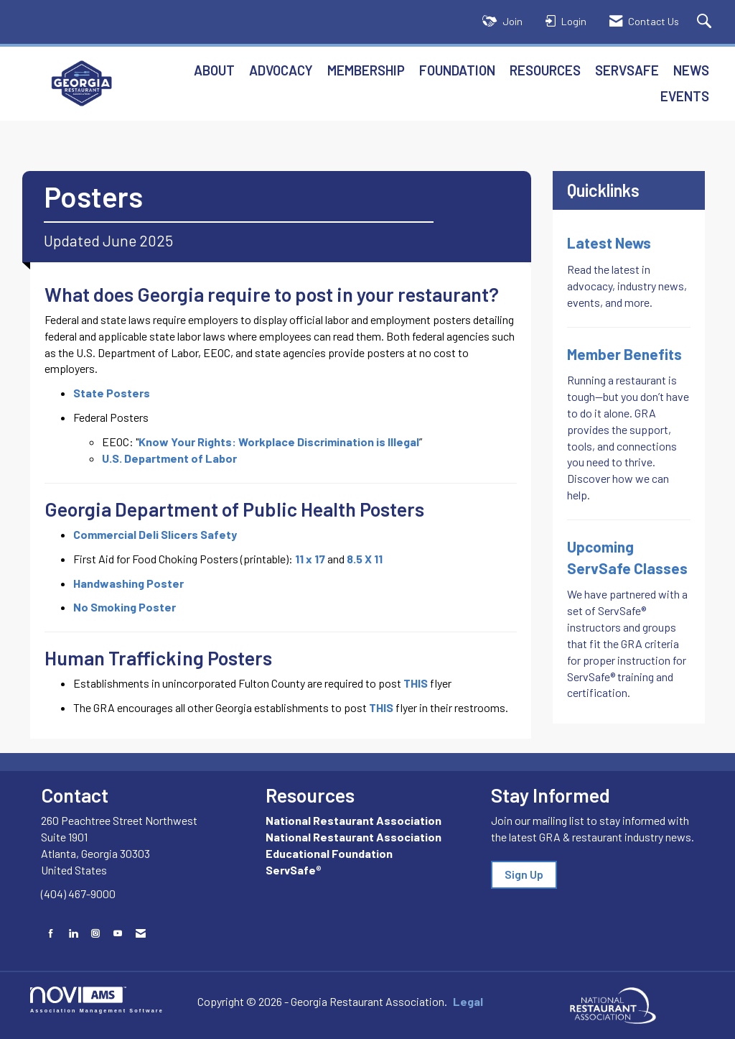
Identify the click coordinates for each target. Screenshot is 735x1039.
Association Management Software (97, 1000)
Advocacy (281, 70)
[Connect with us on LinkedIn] (73, 933)
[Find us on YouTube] (118, 933)
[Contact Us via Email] (140, 933)
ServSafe (627, 70)
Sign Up (524, 874)
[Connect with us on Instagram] (95, 933)
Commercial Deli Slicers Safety (155, 534)
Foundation (457, 70)
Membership (366, 70)
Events (684, 96)
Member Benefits (624, 354)
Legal (468, 1001)
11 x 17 (310, 558)
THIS (415, 683)
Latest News (609, 242)
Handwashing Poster (128, 583)
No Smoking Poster (124, 607)
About (214, 70)
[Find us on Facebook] (51, 933)
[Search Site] (706, 22)
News (691, 70)
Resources (545, 70)
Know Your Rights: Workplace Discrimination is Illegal (279, 441)
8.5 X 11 (365, 558)
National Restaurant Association (353, 820)
